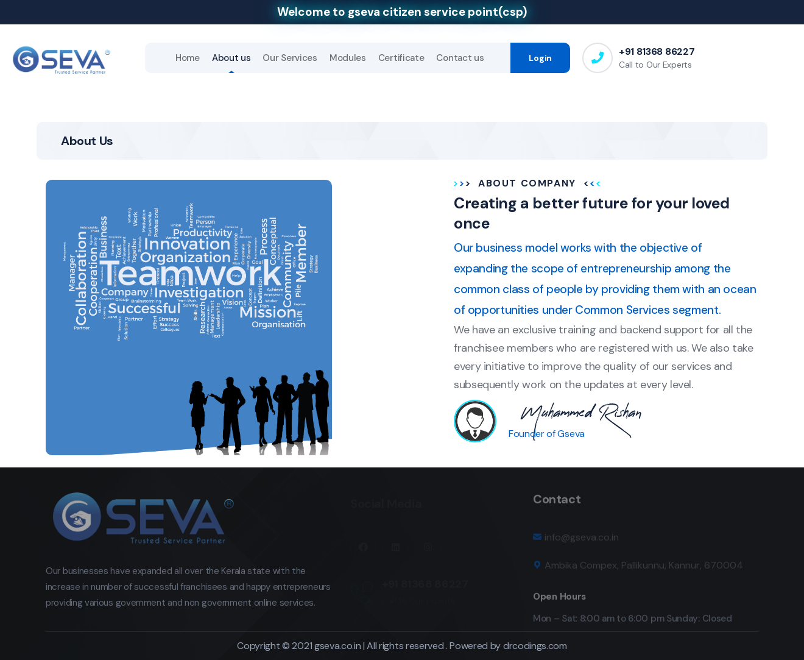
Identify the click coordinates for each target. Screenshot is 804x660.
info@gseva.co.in (582, 541)
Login (540, 57)
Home (187, 58)
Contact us (460, 58)
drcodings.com (535, 645)
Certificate (401, 58)
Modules (348, 58)
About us (231, 58)
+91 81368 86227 (656, 51)
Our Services (290, 58)
